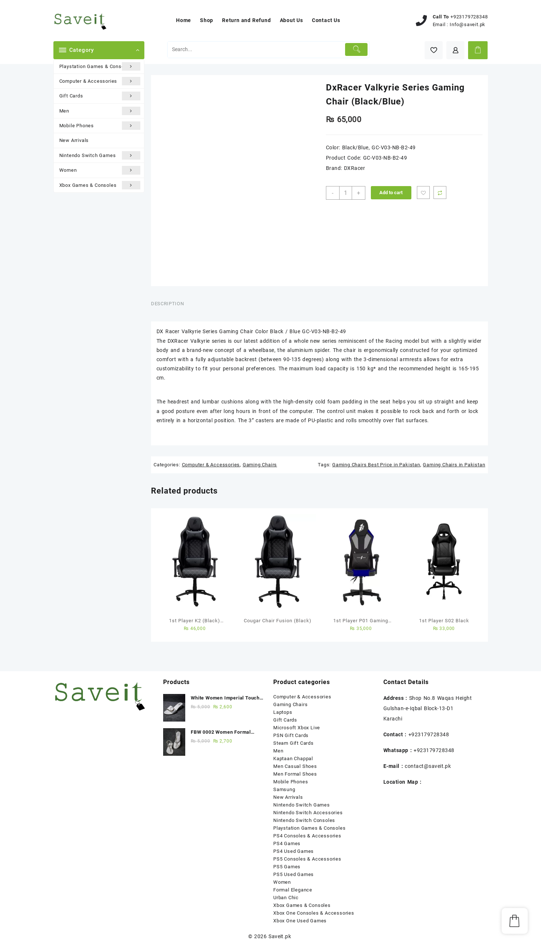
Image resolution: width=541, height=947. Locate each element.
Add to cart (391, 192)
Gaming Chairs (260, 464)
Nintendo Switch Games (100, 155)
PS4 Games (287, 843)
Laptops (282, 712)
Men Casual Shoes (295, 766)
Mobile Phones (100, 125)
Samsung (284, 789)
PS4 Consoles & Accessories (307, 836)
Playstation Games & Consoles (100, 66)
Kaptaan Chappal (293, 758)
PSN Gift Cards (291, 735)
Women (100, 170)
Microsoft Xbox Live (296, 727)
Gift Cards (100, 96)
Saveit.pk (279, 936)
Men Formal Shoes (295, 774)
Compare (439, 192)
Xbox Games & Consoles (100, 185)
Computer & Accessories (100, 81)
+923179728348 (469, 16)
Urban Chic (286, 897)
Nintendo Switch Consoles (304, 820)
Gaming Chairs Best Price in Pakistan (376, 464)
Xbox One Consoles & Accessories (313, 913)
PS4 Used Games (293, 851)
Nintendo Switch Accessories (308, 812)
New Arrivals (74, 140)
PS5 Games (287, 866)
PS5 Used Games (293, 874)
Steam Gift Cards (293, 743)
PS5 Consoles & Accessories (307, 859)
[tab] (170, 304)
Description (167, 303)
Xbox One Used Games (300, 920)
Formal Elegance (292, 890)
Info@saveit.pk (467, 24)
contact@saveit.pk (428, 766)
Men (100, 111)
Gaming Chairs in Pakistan (454, 464)
